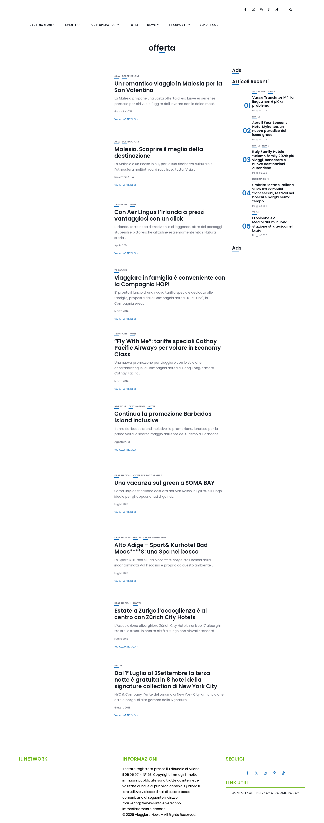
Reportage (209, 25)
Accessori (259, 91)
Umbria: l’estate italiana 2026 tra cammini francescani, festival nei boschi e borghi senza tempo (273, 193)
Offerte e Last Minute (147, 475)
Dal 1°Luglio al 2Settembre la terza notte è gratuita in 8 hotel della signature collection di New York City (165, 679)
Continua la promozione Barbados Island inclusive (163, 417)
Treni (255, 212)
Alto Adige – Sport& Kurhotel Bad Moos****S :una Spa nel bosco (161, 548)
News (151, 25)
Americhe (120, 406)
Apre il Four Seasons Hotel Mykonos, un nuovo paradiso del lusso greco (269, 128)
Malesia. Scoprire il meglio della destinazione (158, 152)
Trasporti (178, 25)
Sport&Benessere (154, 537)
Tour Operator (102, 25)
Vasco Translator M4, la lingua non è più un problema (273, 101)
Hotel (134, 25)
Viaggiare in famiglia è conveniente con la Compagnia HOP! (169, 281)
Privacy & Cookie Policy (277, 792)
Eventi (70, 25)
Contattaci (242, 792)
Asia (117, 76)
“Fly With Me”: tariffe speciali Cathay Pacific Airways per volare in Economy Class (167, 347)
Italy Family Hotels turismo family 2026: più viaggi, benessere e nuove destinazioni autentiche (273, 159)
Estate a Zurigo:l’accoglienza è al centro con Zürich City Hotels (160, 614)
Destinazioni (41, 25)
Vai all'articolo (125, 119)
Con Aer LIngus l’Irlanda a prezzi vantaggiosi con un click (159, 215)
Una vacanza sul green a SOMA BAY (164, 483)
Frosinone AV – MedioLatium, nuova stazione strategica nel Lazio (272, 224)
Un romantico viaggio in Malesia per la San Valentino (168, 87)
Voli (133, 204)
